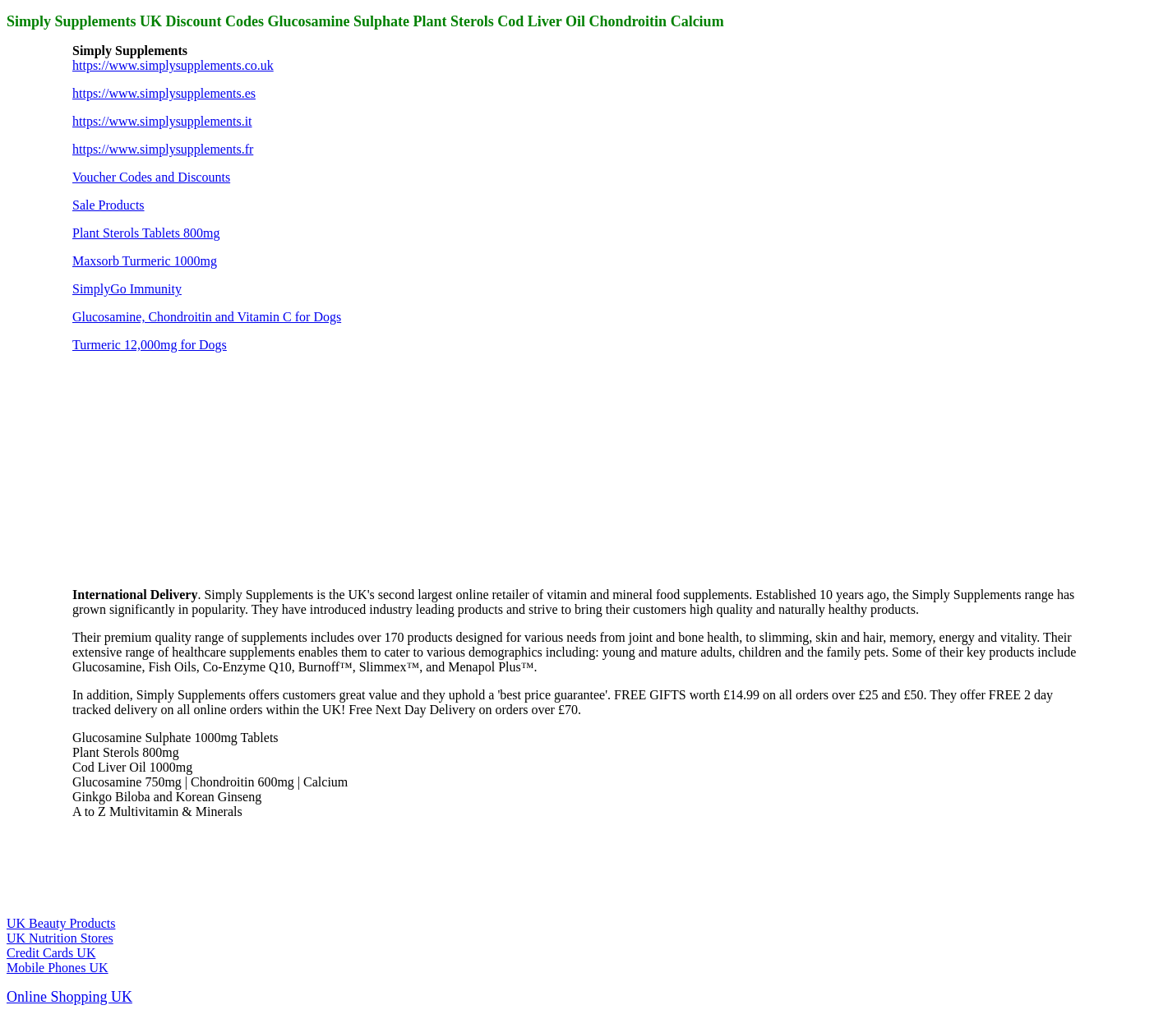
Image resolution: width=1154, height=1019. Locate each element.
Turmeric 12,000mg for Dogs (149, 345)
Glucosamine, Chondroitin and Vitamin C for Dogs (206, 317)
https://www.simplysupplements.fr (162, 149)
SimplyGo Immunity (127, 289)
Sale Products (108, 205)
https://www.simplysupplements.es (164, 93)
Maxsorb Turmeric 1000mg (144, 261)
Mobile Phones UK (57, 968)
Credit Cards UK (51, 953)
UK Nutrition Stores (60, 938)
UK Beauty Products (61, 923)
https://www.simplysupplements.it (162, 121)
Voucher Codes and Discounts (151, 177)
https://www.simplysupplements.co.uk (173, 65)
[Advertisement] (195, 468)
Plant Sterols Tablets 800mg (145, 233)
